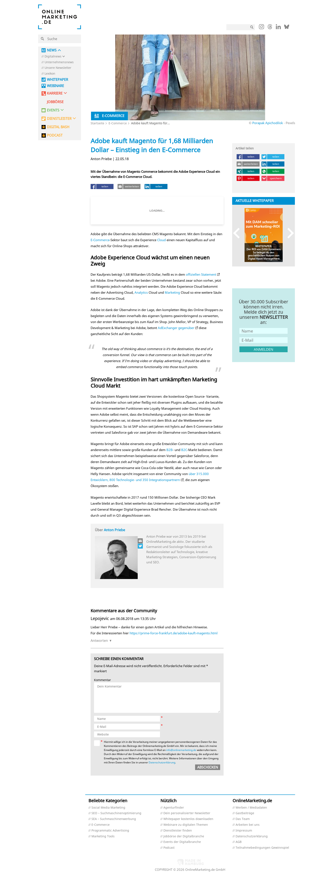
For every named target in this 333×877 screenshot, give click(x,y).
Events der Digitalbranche (182, 842)
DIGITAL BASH (58, 127)
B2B (169, 450)
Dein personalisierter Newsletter (186, 813)
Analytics (141, 292)
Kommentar (102, 680)
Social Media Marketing (108, 807)
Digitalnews (53, 56)
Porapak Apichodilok (267, 123)
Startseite (97, 123)
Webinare (55, 86)
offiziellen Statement (201, 274)
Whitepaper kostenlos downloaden (188, 819)
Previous (238, 233)
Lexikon (50, 73)
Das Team (243, 819)
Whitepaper (57, 80)
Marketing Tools (103, 836)
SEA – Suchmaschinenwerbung (113, 819)
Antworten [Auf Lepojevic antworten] (99, 640)
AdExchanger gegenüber (176, 328)
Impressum (244, 830)
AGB (239, 842)
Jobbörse (55, 102)
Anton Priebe (114, 530)
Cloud (161, 240)
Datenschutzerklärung (162, 762)
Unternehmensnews (59, 62)
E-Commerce (118, 123)
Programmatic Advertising (110, 830)
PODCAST (55, 135)
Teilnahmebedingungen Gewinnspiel (262, 848)
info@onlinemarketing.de (181, 750)
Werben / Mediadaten (251, 807)
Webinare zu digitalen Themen (185, 825)
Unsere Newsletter (58, 68)
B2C (184, 450)
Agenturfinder (173, 807)
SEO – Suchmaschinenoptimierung (116, 813)
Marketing (172, 292)
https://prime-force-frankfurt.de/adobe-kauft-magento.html (174, 633)
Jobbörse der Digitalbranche (183, 836)
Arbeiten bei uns (248, 825)
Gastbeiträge (245, 813)
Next (288, 233)
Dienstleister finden (177, 830)
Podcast (169, 848)
